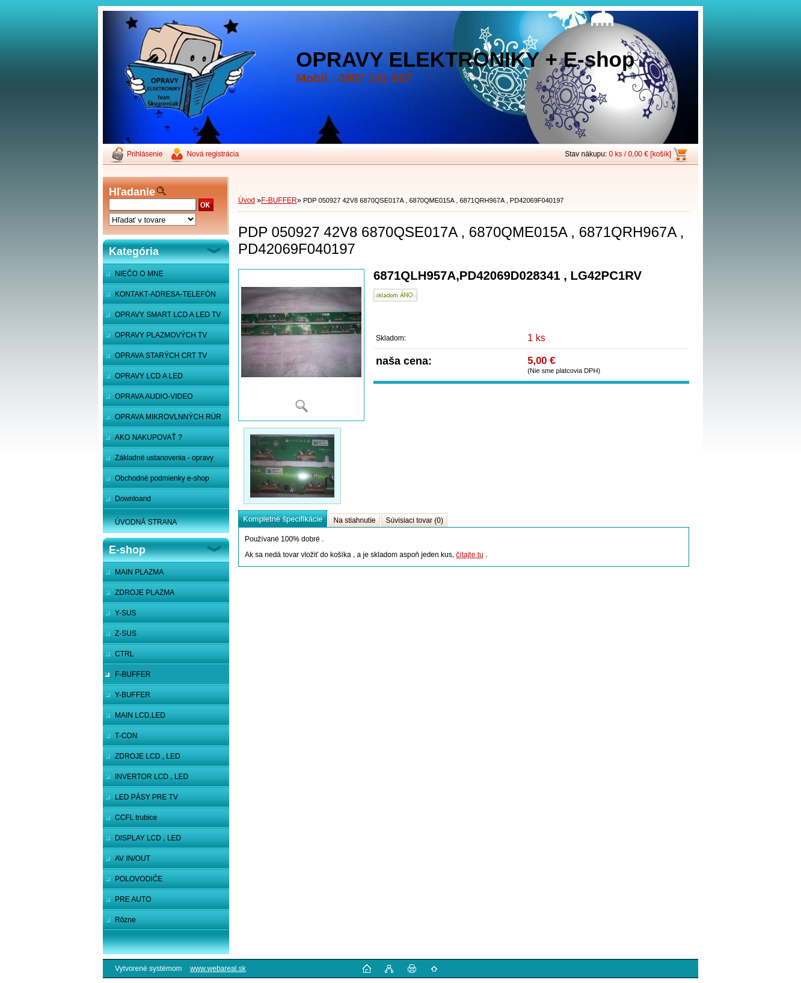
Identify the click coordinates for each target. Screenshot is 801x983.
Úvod (246, 200)
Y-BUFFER (132, 695)
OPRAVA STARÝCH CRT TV (161, 355)
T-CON (126, 736)
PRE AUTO (133, 899)
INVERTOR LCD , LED (151, 776)
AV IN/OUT (132, 858)
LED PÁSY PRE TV (146, 797)
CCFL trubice (136, 817)
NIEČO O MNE (139, 274)
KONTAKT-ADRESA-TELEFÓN (165, 294)
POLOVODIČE (138, 879)
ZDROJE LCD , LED (147, 756)
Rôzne (125, 920)
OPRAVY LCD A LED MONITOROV (143, 379)
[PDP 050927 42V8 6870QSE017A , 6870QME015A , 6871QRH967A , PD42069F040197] (301, 345)
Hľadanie (132, 192)
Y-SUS (126, 613)
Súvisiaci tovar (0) (414, 520)
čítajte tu (469, 554)
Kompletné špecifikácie (282, 518)
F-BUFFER (132, 674)
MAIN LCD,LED (140, 715)
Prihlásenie (144, 154)
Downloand (133, 499)
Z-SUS (126, 633)
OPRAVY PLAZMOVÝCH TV (161, 335)
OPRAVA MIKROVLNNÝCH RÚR (168, 417)
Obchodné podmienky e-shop (162, 478)
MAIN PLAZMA (139, 572)
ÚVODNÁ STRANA (146, 522)
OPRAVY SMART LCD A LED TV (168, 314)
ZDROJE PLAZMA (144, 592)
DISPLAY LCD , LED (148, 838)
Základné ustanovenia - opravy (164, 458)
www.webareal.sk (218, 968)
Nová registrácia (212, 154)
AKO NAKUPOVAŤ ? (148, 437)
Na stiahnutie (354, 520)
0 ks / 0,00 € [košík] (640, 154)
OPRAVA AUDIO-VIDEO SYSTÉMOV (148, 399)
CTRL (124, 654)
